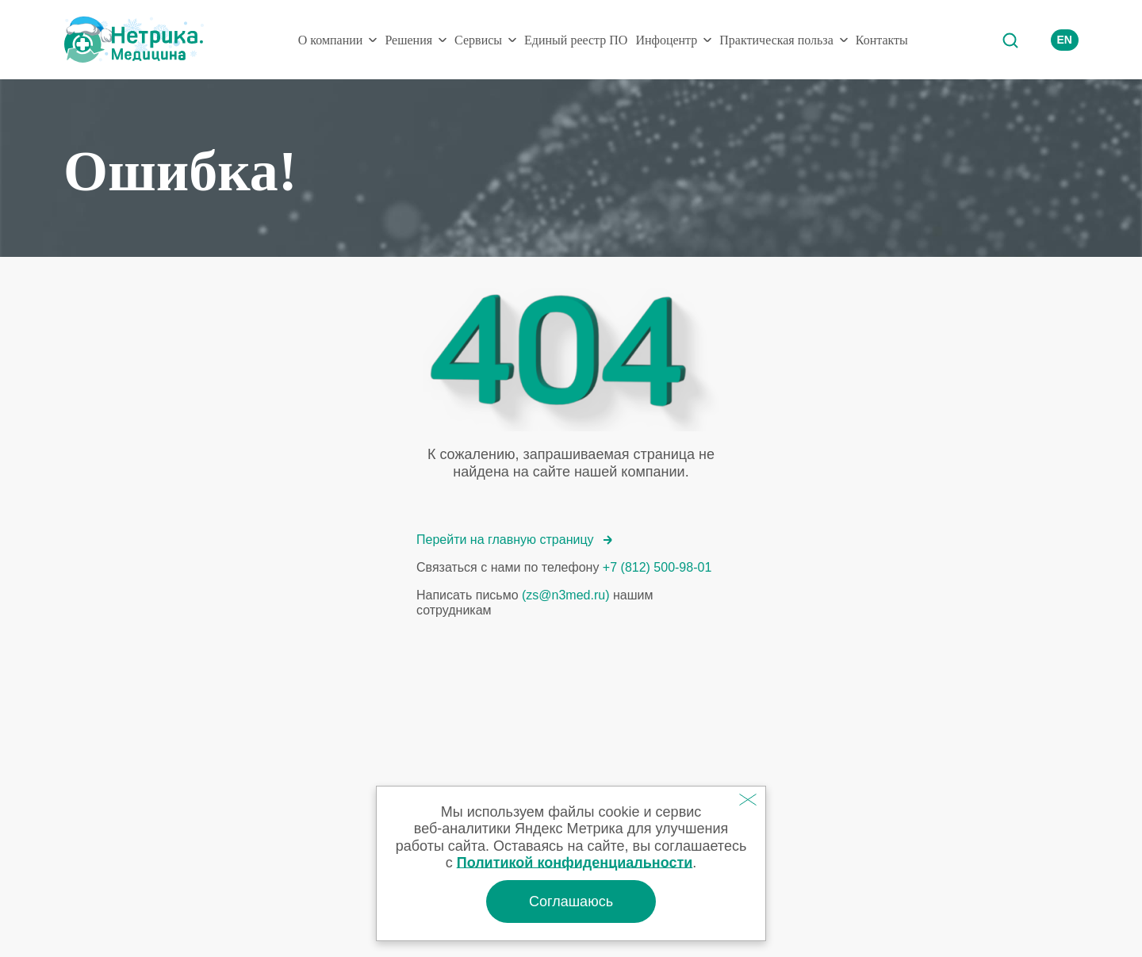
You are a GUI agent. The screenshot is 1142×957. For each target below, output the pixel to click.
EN (1064, 39)
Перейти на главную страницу (514, 539)
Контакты (882, 40)
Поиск (1009, 39)
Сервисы (478, 40)
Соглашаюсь (571, 901)
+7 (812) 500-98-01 (657, 567)
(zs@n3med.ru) (566, 595)
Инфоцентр (666, 40)
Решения (408, 40)
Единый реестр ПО (575, 40)
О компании (330, 40)
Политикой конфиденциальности (575, 863)
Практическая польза (776, 40)
